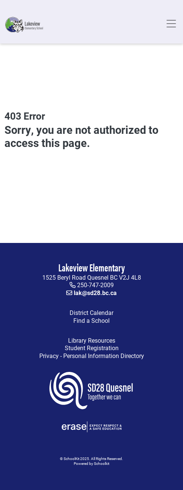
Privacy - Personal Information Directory (75, 356)
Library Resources (61, 341)
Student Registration (92, 348)
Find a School (91, 320)
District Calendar (91, 312)
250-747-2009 (95, 285)
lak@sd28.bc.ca (95, 293)
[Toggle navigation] (171, 25)
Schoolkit (101, 463)
